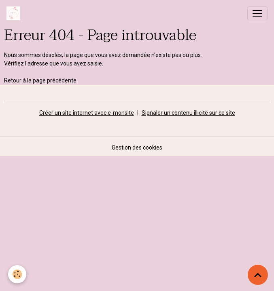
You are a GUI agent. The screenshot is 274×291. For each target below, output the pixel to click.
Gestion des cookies (137, 147)
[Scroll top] (258, 275)
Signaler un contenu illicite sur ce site (188, 113)
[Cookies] (17, 274)
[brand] (14, 13)
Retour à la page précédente (40, 80)
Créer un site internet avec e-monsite (86, 113)
